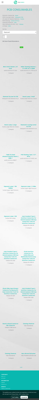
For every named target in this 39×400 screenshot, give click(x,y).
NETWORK (3, 378)
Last (21, 367)
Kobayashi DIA (19, 17)
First (18, 367)
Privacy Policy (15, 394)
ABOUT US (3, 376)
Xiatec (16, 15)
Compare (11, 73)
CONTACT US (3, 384)
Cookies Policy (25, 394)
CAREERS (3, 382)
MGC (9, 26)
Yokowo (21, 24)
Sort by (5, 29)
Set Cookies (15, 397)
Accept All (24, 397)
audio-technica (15, 21)
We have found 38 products (11, 41)
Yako (15, 22)
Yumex (22, 19)
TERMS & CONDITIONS (5, 388)
